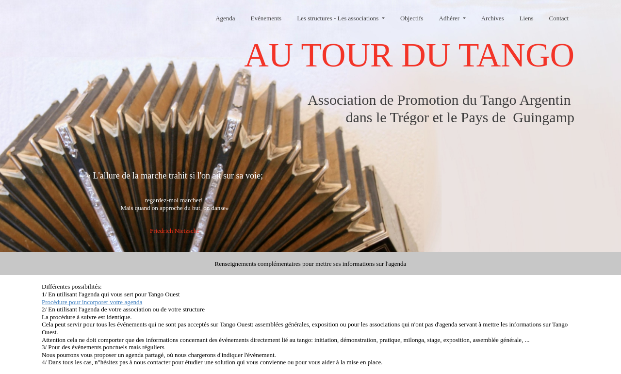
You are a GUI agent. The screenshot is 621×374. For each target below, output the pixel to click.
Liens (527, 18)
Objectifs (412, 18)
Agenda (225, 18)
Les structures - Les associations (338, 18)
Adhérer (450, 18)
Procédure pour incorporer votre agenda (92, 302)
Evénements (266, 18)
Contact (559, 18)
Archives (492, 18)
